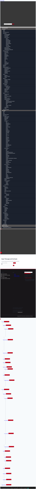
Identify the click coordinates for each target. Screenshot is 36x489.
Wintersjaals (7, 194)
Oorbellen (5, 209)
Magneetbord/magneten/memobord (10, 153)
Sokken (5, 196)
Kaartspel (7, 181)
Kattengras (5, 56)
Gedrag (5, 53)
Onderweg (4, 362)
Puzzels (7, 182)
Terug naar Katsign (4, 320)
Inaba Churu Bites (8, 40)
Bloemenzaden (6, 117)
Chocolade (7, 151)
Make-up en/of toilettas (9, 200)
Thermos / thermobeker (9, 160)
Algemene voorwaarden (16, 275)
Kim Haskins (7, 409)
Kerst (3, 112)
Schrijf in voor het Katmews (27, 273)
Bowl (6, 150)
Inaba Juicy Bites (8, 42)
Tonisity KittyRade (8, 46)
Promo (4, 31)
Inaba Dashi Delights (8, 43)
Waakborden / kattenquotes (9, 177)
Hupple (7, 38)
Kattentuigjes (6, 81)
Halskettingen (6, 208)
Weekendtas (7, 203)
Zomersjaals (7, 195)
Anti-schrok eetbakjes (7, 34)
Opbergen (7, 176)
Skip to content (2, 0)
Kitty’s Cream (7, 45)
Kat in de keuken (6, 420)
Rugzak (7, 201)
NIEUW (4, 30)
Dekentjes (5, 84)
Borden (7, 149)
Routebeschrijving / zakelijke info (7, 227)
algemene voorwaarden (28, 277)
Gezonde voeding (6, 47)
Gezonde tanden (6, 52)
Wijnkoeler (7, 163)
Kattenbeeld (7, 169)
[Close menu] (0, 319)
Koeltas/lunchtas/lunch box (9, 152)
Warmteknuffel (6, 350)
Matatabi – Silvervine (7, 76)
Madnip (7, 103)
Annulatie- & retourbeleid (16, 276)
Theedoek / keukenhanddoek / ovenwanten (11, 158)
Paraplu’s (5, 179)
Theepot (7, 159)
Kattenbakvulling (6, 55)
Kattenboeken (4, 473)
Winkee (6, 419)
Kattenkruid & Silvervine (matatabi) (10, 101)
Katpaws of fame (4, 225)
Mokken (7, 154)
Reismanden (6, 82)
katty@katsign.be (20, 312)
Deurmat (7, 165)
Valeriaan (5, 77)
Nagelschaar (5, 346)
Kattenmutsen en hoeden (7, 455)
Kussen (7, 174)
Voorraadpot (7, 161)
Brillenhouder (6, 118)
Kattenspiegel (7, 171)
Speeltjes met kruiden (6, 380)
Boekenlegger (6, 213)
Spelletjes (7, 183)
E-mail (25, 271)
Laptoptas (7, 199)
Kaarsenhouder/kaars (8, 167)
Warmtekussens (6, 184)
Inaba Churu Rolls (8, 41)
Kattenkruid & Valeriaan (9, 102)
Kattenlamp (7, 170)
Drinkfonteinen (6, 36)
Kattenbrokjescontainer (7, 48)
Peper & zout (7, 156)
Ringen (5, 211)
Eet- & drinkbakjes (6, 35)
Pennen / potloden (6, 478)
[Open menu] (1, 252)
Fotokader (7, 166)
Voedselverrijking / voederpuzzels (8, 49)
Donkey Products (8, 403)
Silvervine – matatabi (8, 105)
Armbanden (5, 207)
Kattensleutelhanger (7, 178)
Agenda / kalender (6, 116)
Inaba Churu (7, 39)
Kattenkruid (5, 75)
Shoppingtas (7, 202)
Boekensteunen (6, 214)
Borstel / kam (6, 51)
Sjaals (5, 457)
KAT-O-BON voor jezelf (6, 114)
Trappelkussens (6, 107)
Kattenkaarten (4, 479)
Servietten (7, 157)
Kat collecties (5, 398)
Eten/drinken (4, 325)
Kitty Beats (7, 44)
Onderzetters (7, 155)
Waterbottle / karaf (8, 162)
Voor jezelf (3, 389)
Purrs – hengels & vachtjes (7, 377)
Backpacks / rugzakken (7, 79)
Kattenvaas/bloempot (8, 172)
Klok (6, 173)
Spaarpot (7, 175)
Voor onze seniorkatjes (6, 109)
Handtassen (7, 198)
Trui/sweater (6, 205)
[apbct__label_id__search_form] (7, 265)
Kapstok (7, 168)
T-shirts (5, 204)
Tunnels (5, 108)
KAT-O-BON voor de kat (6, 32)
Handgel (5, 119)
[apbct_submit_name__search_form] (13, 265)
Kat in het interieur (6, 433)
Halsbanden (5, 80)
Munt (6, 104)
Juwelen (4, 468)
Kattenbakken (6, 54)
